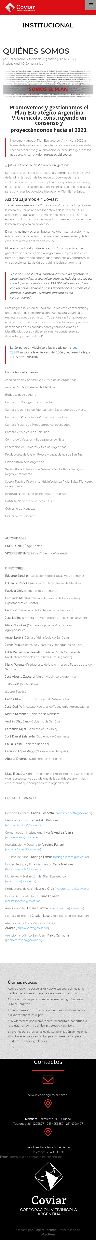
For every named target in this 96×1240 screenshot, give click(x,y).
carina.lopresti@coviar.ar (23, 901)
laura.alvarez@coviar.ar (32, 928)
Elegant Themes (45, 1230)
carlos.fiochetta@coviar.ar (73, 813)
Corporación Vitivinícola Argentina (32, 59)
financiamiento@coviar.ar (23, 869)
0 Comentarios (32, 63)
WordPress (48, 1234)
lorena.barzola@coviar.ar (66, 908)
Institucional (48, 25)
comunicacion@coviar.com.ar (48, 1095)
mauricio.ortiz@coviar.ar (72, 889)
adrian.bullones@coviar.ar (23, 825)
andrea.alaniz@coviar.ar (22, 837)
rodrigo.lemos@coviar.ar (71, 857)
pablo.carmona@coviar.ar (23, 940)
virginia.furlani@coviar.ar (23, 849)
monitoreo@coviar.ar (20, 881)
